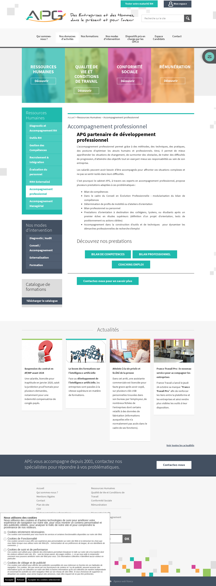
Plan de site (42, 504)
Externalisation (39, 257)
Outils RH (36, 138)
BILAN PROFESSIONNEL (155, 254)
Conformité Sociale (129, 69)
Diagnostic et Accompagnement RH (43, 128)
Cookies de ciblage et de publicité (57, 568)
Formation (36, 265)
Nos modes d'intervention (112, 37)
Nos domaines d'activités (67, 37)
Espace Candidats (159, 37)
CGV (38, 508)
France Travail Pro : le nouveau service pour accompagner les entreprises (174, 373)
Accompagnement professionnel (41, 191)
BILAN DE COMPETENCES (108, 254)
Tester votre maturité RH (139, 3)
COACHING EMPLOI (131, 264)
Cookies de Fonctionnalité (57, 542)
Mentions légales (45, 496)
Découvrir (128, 81)
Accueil (40, 488)
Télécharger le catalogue (42, 301)
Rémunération (175, 67)
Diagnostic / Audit (41, 238)
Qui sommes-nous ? (43, 37)
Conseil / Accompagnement (41, 248)
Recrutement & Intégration (39, 159)
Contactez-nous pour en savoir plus (107, 281)
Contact (177, 36)
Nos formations (89, 36)
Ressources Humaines (43, 69)
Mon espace (177, 4)
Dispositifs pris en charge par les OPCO (135, 38)
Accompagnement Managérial (41, 203)
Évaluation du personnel (38, 172)
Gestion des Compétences (38, 147)
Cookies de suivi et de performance (57, 554)
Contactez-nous (174, 465)
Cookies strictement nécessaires (55, 533)
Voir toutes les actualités (180, 445)
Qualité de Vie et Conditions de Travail (86, 74)
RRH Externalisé (40, 181)
